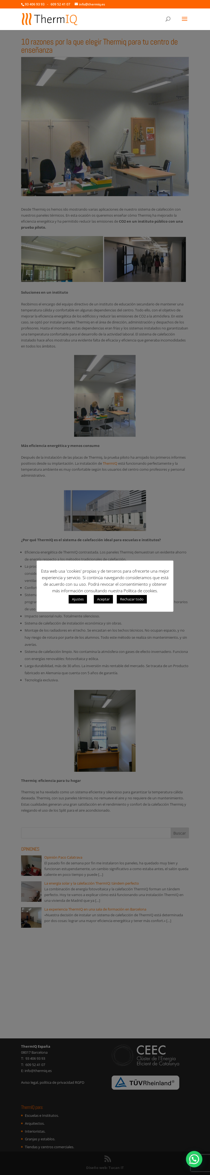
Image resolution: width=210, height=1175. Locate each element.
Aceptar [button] (103, 599)
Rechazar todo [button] (132, 599)
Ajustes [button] (78, 599)
